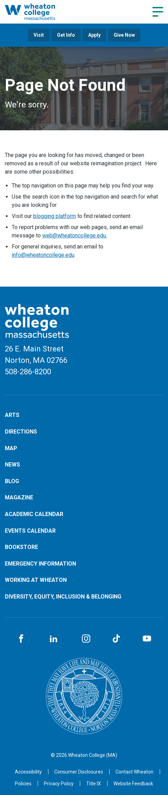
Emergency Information (40, 563)
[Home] (38, 11)
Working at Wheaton (36, 580)
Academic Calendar (34, 514)
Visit (39, 35)
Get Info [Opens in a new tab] (66, 35)
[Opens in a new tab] (134, 772)
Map (11, 448)
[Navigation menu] (157, 12)
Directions (21, 431)
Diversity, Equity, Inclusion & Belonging (63, 596)
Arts (12, 415)
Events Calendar (30, 530)
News (12, 464)
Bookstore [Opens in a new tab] (21, 547)
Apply (94, 35)
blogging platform (54, 216)
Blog (12, 481)
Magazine (19, 497)
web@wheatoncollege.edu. (74, 235)
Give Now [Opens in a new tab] (124, 35)
